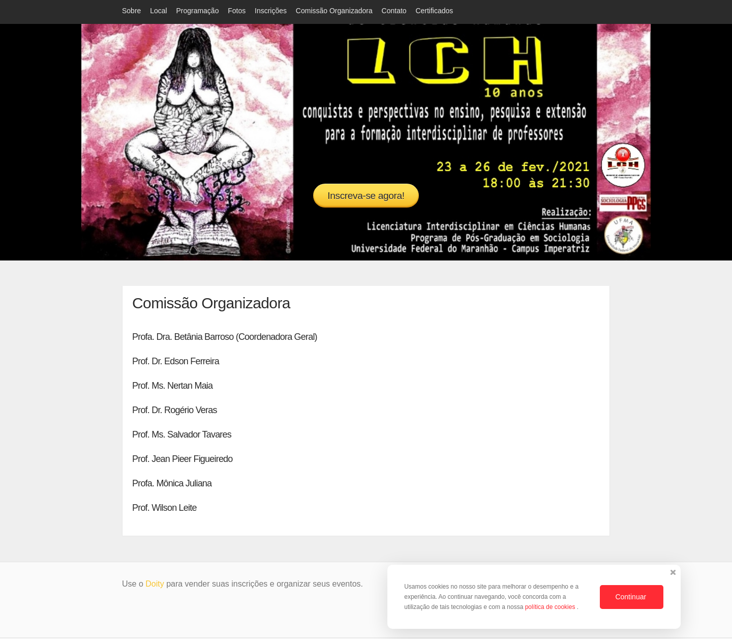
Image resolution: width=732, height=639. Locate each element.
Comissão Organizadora (334, 11)
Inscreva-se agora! (366, 195)
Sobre (131, 11)
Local (158, 11)
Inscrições (271, 11)
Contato (394, 11)
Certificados (434, 11)
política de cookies (551, 607)
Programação (197, 11)
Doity (154, 584)
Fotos (237, 11)
